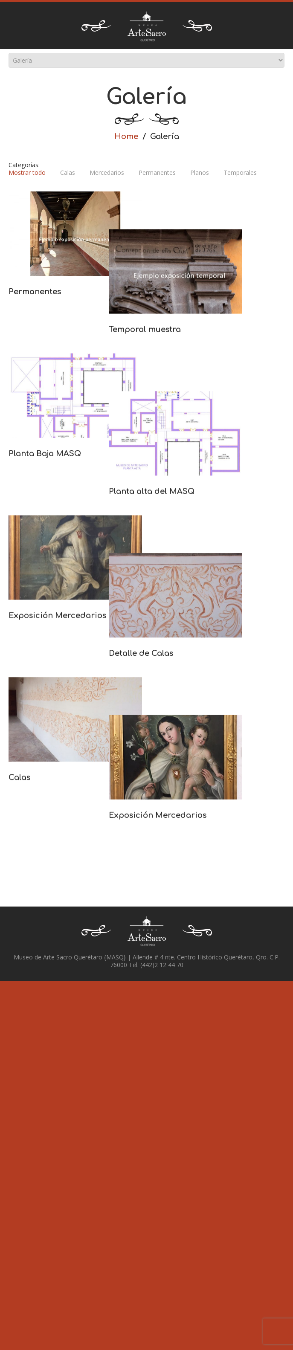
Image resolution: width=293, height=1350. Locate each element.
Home (126, 136)
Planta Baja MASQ (45, 493)
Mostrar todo (27, 173)
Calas (67, 173)
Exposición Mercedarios (57, 695)
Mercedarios (107, 173)
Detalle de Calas (99, 771)
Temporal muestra (103, 367)
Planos (199, 173)
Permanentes (157, 173)
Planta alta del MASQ (109, 569)
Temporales (240, 173)
